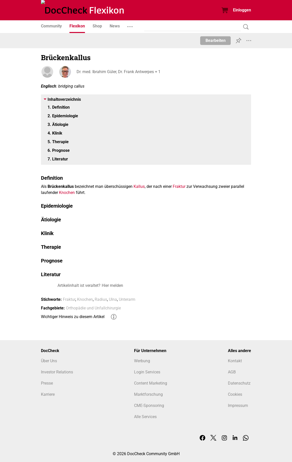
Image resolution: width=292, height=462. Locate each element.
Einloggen (242, 10)
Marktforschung (148, 394)
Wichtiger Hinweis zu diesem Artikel (73, 316)
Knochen (67, 192)
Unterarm (127, 299)
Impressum (238, 405)
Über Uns (49, 360)
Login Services (147, 372)
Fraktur (179, 186)
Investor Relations (57, 372)
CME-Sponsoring (149, 405)
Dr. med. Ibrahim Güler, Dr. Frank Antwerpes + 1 (118, 71)
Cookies (235, 394)
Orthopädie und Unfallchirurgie (93, 308)
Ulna (113, 299)
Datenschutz (239, 383)
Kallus (139, 186)
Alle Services (145, 416)
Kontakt (235, 360)
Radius (101, 299)
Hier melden (112, 285)
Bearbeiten (216, 40)
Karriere (48, 394)
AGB (232, 372)
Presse (47, 383)
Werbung (142, 360)
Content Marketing (150, 383)
